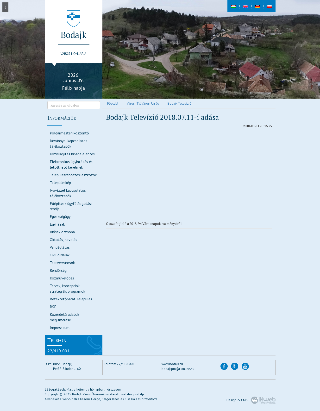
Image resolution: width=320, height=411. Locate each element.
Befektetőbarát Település (71, 299)
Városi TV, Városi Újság (143, 103)
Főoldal (112, 103)
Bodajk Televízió (179, 103)
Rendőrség (58, 270)
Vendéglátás (60, 247)
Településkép (60, 182)
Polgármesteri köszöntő (69, 133)
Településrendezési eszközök (73, 174)
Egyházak (57, 224)
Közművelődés (62, 278)
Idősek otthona (62, 231)
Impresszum (59, 327)
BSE (53, 306)
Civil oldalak (59, 255)
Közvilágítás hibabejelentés (72, 154)
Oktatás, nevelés (63, 239)
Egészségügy (60, 216)
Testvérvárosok (62, 262)
